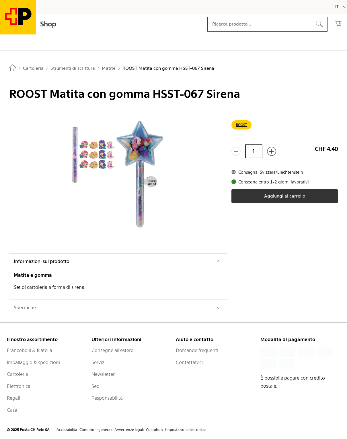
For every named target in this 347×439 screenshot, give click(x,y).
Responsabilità (107, 398)
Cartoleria (17, 374)
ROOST (241, 125)
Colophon (154, 430)
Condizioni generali (95, 430)
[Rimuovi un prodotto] (236, 151)
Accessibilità (66, 430)
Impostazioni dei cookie (185, 430)
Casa (12, 410)
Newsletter (103, 374)
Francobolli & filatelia (29, 350)
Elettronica (18, 386)
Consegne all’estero (112, 350)
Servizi (98, 362)
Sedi (96, 386)
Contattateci (189, 362)
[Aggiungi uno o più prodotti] (271, 151)
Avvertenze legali (129, 430)
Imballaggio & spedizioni (33, 362)
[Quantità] (253, 151)
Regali (13, 398)
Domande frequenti (197, 350)
